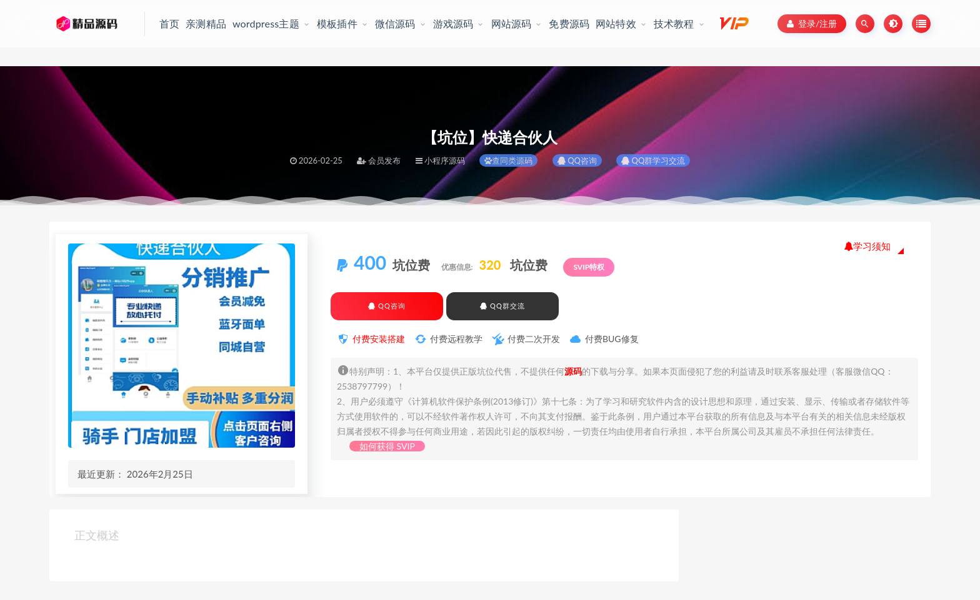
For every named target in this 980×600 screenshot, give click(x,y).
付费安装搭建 (378, 338)
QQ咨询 (577, 160)
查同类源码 (508, 160)
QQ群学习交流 (653, 160)
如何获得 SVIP (387, 446)
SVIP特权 (588, 267)
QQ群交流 (502, 306)
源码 (573, 371)
